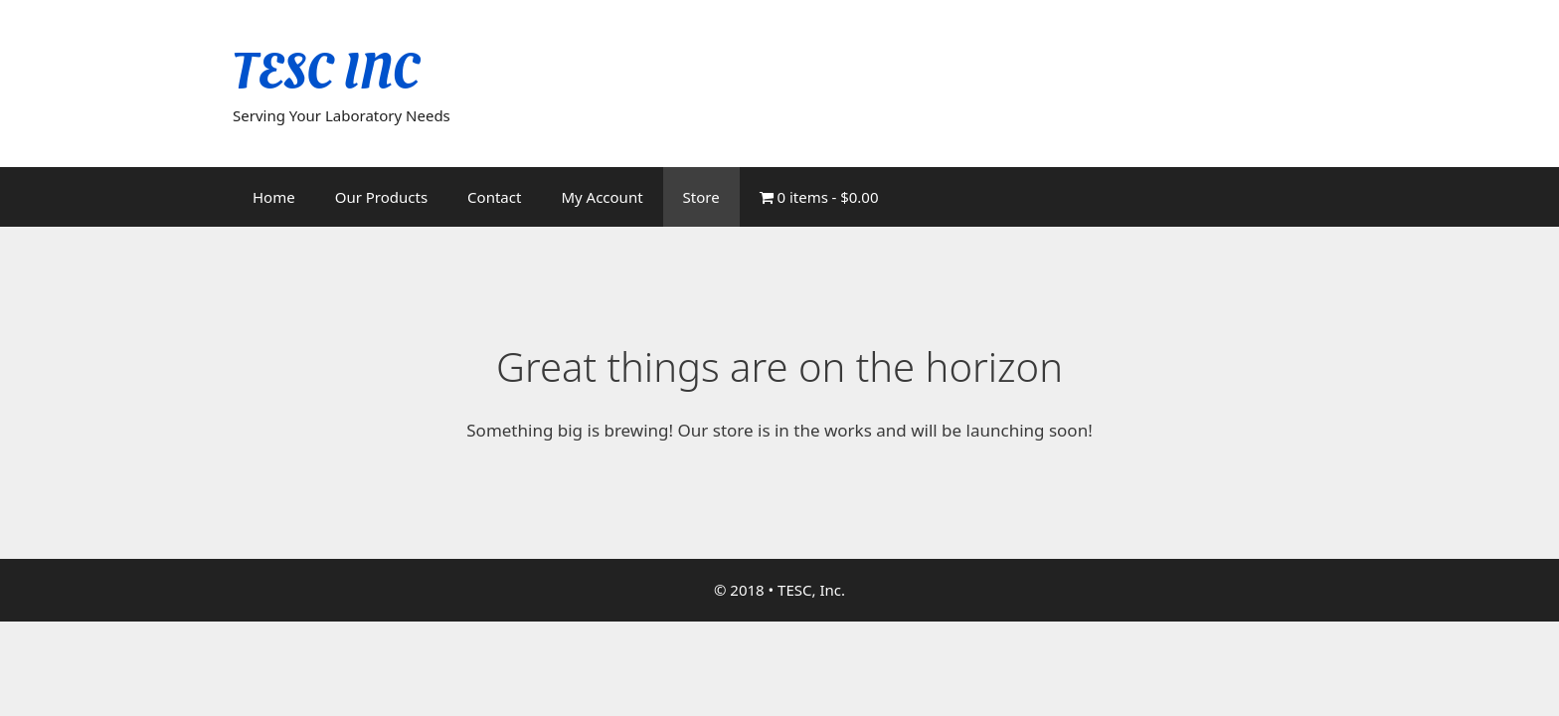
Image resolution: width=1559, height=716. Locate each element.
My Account (601, 197)
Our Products (381, 197)
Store (701, 197)
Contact (494, 197)
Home (274, 197)
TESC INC (326, 72)
